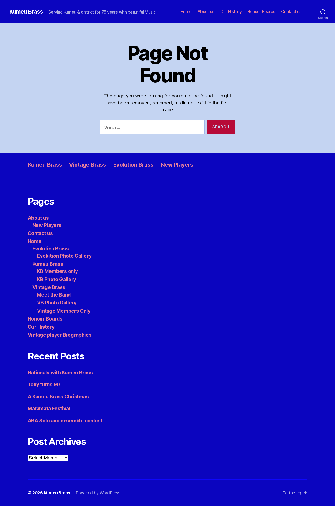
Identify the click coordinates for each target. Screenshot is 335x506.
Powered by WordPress (98, 492)
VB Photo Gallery (57, 303)
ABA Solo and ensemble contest (65, 421)
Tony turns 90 (44, 384)
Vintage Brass (87, 164)
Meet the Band (54, 295)
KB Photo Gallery (56, 279)
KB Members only (57, 271)
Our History (231, 11)
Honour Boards (261, 11)
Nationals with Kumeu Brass (60, 373)
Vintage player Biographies (60, 335)
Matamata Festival (49, 408)
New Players (177, 164)
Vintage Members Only (64, 311)
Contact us (291, 11)
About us (205, 11)
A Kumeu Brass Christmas (58, 397)
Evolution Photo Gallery (64, 256)
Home (186, 11)
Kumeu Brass (26, 11)
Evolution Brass (133, 164)
